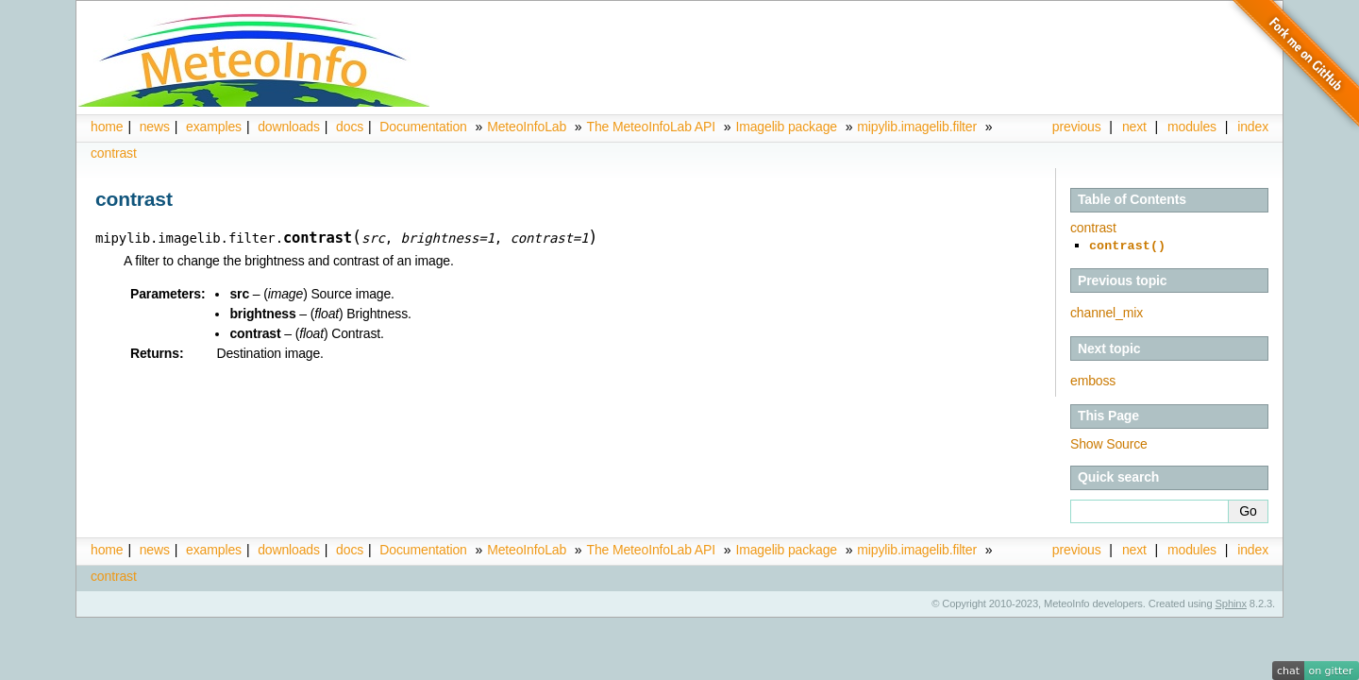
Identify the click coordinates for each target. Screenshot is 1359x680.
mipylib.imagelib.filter (917, 126)
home (107, 126)
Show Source (1109, 442)
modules (1191, 126)
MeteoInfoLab (526, 126)
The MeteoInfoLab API (650, 126)
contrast (114, 153)
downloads (289, 126)
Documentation (422, 126)
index (1252, 547)
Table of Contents (1132, 199)
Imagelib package (786, 126)
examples (214, 126)
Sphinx (1231, 601)
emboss (1093, 378)
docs (349, 126)
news (155, 126)
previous (1076, 126)
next (1134, 126)
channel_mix (1106, 310)
